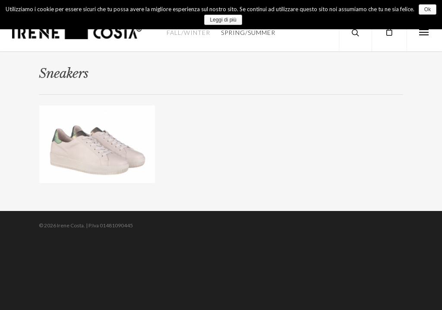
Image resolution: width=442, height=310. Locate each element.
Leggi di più (223, 20)
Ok (427, 9)
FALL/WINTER (188, 32)
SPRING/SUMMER (248, 32)
